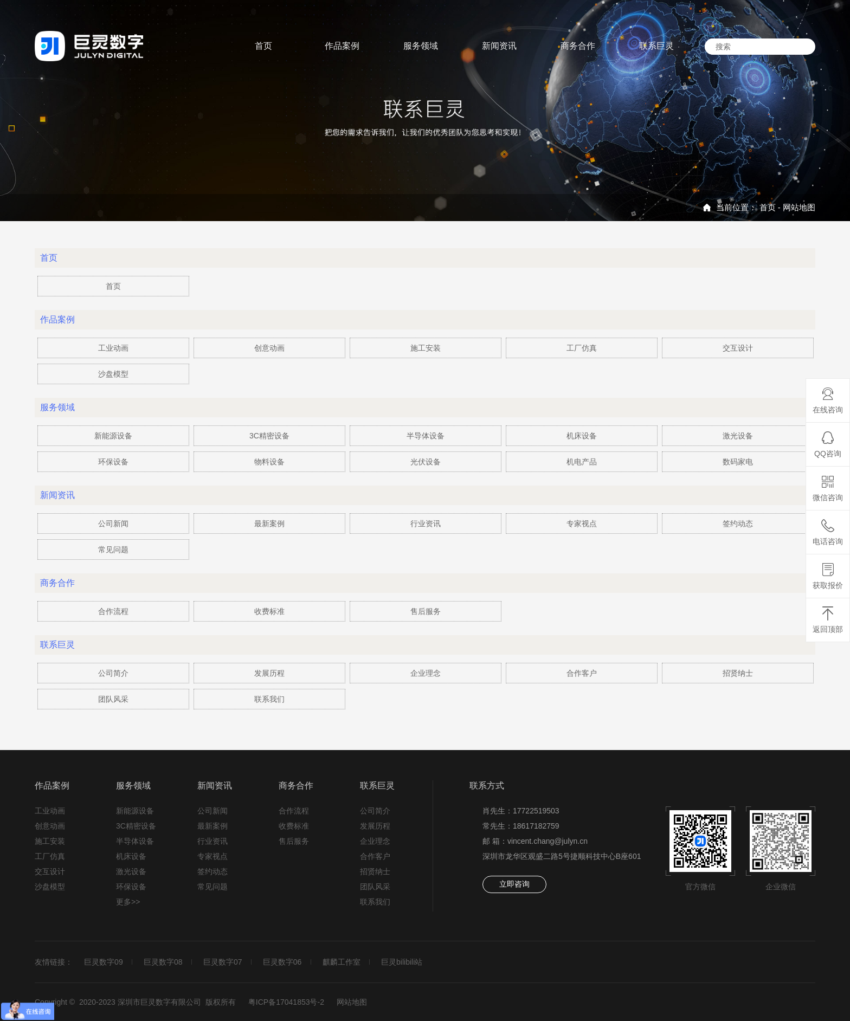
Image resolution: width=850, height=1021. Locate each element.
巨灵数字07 (224, 962)
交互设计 (738, 348)
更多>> (128, 901)
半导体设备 (426, 435)
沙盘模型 (113, 374)
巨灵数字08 (164, 962)
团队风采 (113, 699)
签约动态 (738, 523)
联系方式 (486, 785)
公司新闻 (113, 523)
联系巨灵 (377, 785)
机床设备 (581, 435)
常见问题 (113, 549)
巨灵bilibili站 (406, 962)
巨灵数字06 (285, 962)
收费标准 (269, 611)
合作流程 (113, 611)
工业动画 (113, 348)
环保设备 (113, 461)
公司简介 (113, 673)
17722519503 (536, 810)
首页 (767, 207)
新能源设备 (113, 435)
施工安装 (425, 348)
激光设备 (738, 435)
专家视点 (581, 523)
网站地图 (799, 207)
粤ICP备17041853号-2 (286, 1002)
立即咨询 (514, 884)
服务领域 (133, 785)
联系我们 (269, 699)
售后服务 (425, 611)
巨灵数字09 (104, 962)
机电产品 (581, 461)
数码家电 (738, 461)
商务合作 (296, 785)
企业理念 (425, 673)
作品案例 (52, 785)
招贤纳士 (738, 673)
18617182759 (536, 826)
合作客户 (581, 673)
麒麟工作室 (345, 962)
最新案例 (269, 523)
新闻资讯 (214, 785)
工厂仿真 (581, 348)
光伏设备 (425, 461)
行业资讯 (425, 523)
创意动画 (269, 348)
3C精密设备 (269, 435)
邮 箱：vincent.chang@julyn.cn (535, 841)
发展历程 (269, 673)
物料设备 (269, 461)
